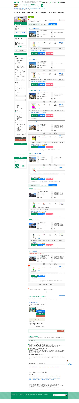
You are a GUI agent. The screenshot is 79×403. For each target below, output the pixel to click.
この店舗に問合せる (41, 311)
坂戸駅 (49, 149)
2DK (45, 351)
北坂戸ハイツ (36, 28)
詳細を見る (61, 42)
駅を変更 (23, 32)
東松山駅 (58, 280)
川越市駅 (39, 379)
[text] (43, 331)
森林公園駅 (51, 280)
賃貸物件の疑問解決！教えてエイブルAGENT (43, 394)
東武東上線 (46, 149)
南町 (42, 181)
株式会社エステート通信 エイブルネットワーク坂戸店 (39, 50)
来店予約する (34, 53)
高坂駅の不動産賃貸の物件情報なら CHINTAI (56, 395)
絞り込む (20, 139)
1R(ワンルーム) (38, 345)
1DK (40, 118)
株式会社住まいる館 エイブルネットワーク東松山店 (38, 112)
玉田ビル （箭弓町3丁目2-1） (40, 90)
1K (55, 345)
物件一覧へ (70, 364)
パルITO (35, 251)
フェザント (36, 121)
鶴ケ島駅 (47, 379)
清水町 (43, 149)
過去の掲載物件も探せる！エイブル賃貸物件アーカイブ (18, 394)
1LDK (40, 346)
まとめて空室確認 (52, 24)
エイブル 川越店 (33, 242)
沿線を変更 (17, 32)
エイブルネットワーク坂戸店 (33, 302)
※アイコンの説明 (62, 295)
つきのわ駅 (55, 280)
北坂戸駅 (51, 149)
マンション (57, 149)
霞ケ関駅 (43, 379)
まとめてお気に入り (44, 24)
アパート (61, 280)
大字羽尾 (45, 280)
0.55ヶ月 (43, 281)
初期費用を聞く (49, 53)
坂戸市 (41, 149)
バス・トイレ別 (44, 118)
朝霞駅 (30, 379)
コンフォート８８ (37, 153)
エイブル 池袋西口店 (34, 277)
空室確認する (42, 53)
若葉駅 (54, 149)
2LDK (43, 349)
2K (29, 351)
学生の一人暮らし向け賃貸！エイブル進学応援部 (31, 394)
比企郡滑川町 (41, 280)
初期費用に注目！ (61, 48)
